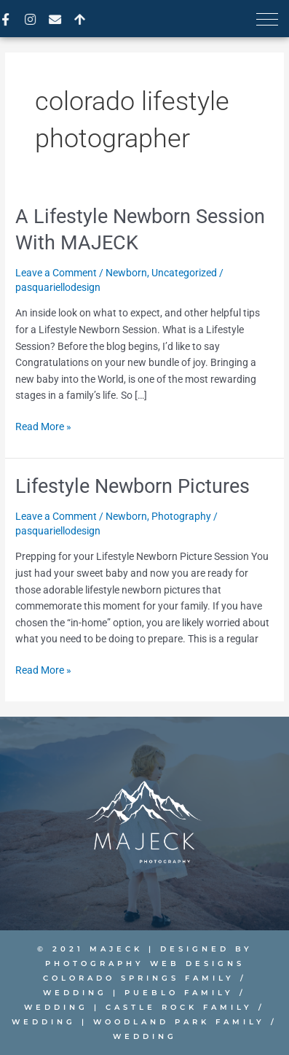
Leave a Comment (56, 273)
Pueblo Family (179, 992)
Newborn (126, 273)
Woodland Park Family (176, 1022)
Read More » (43, 425)
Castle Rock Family (179, 1007)
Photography (181, 516)
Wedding (75, 992)
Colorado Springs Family (138, 978)
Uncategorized (184, 273)
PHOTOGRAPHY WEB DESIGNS (145, 963)
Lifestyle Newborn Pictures (132, 486)
